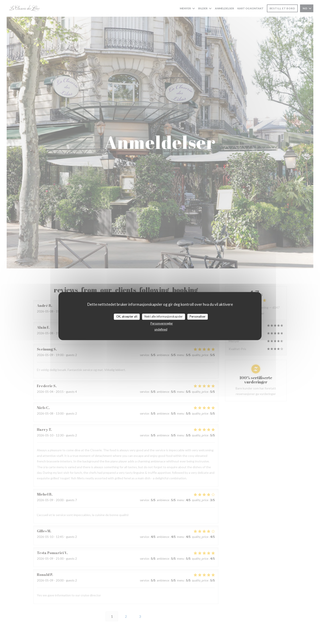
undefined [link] (160, 329)
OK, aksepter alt (126, 316)
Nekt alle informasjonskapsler (163, 316)
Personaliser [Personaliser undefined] (198, 316)
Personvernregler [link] (161, 323)
